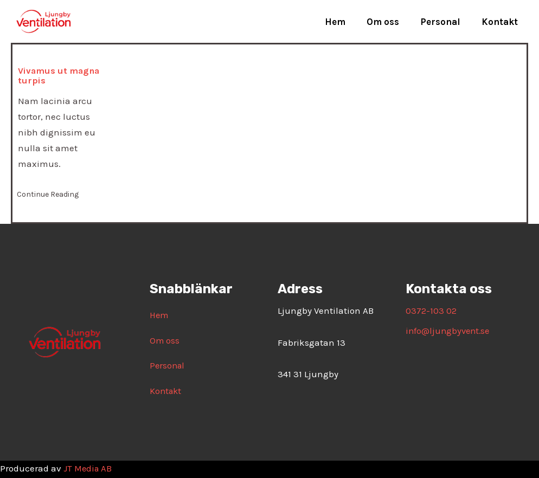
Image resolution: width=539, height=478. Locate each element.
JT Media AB (88, 468)
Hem (344, 21)
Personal (444, 21)
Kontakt (501, 21)
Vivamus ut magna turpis (60, 75)
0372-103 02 (431, 310)
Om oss (389, 21)
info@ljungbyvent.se (449, 330)
